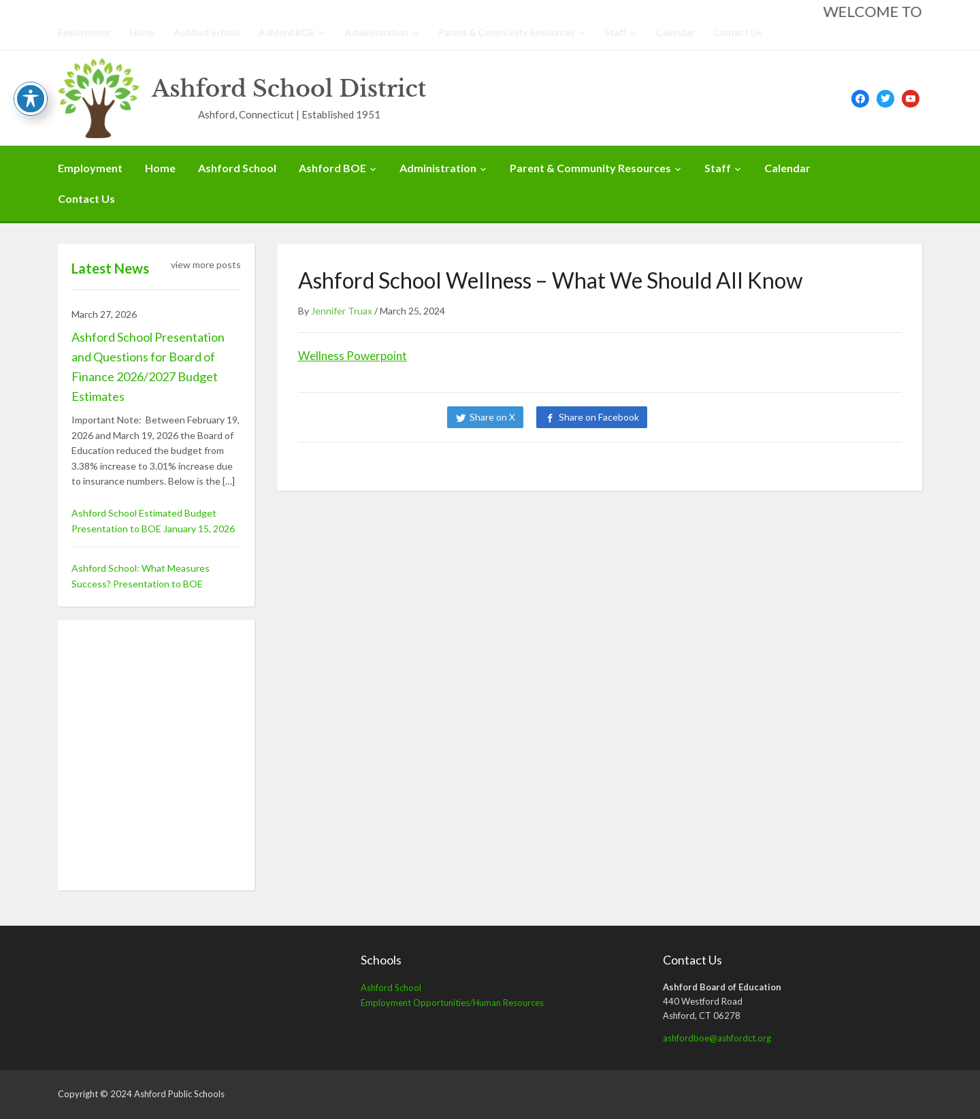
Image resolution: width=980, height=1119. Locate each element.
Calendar (675, 32)
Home (142, 32)
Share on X (492, 417)
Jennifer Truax (341, 311)
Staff (615, 32)
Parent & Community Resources (506, 32)
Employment (84, 32)
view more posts (206, 264)
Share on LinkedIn (706, 417)
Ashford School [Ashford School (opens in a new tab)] (391, 987)
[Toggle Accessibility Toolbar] (30, 98)
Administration (376, 32)
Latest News (110, 268)
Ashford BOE (287, 32)
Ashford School (207, 32)
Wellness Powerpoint (352, 355)
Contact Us (737, 32)
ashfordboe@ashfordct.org (717, 1038)
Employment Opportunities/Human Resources (452, 1002)
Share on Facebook (599, 417)
